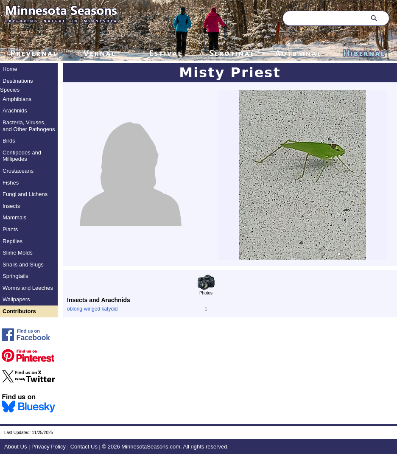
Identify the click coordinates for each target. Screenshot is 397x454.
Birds (9, 140)
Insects (11, 206)
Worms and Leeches (28, 288)
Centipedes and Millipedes (22, 156)
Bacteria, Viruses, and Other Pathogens (29, 125)
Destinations (18, 81)
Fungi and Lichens (25, 194)
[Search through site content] (323, 18)
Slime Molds (18, 252)
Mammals (14, 217)
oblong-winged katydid (92, 309)
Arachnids (15, 110)
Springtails (15, 276)
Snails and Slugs (23, 264)
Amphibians (17, 99)
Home (10, 69)
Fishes (11, 182)
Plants (10, 229)
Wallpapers (16, 299)
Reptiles (12, 241)
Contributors (19, 311)
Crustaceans (18, 171)
